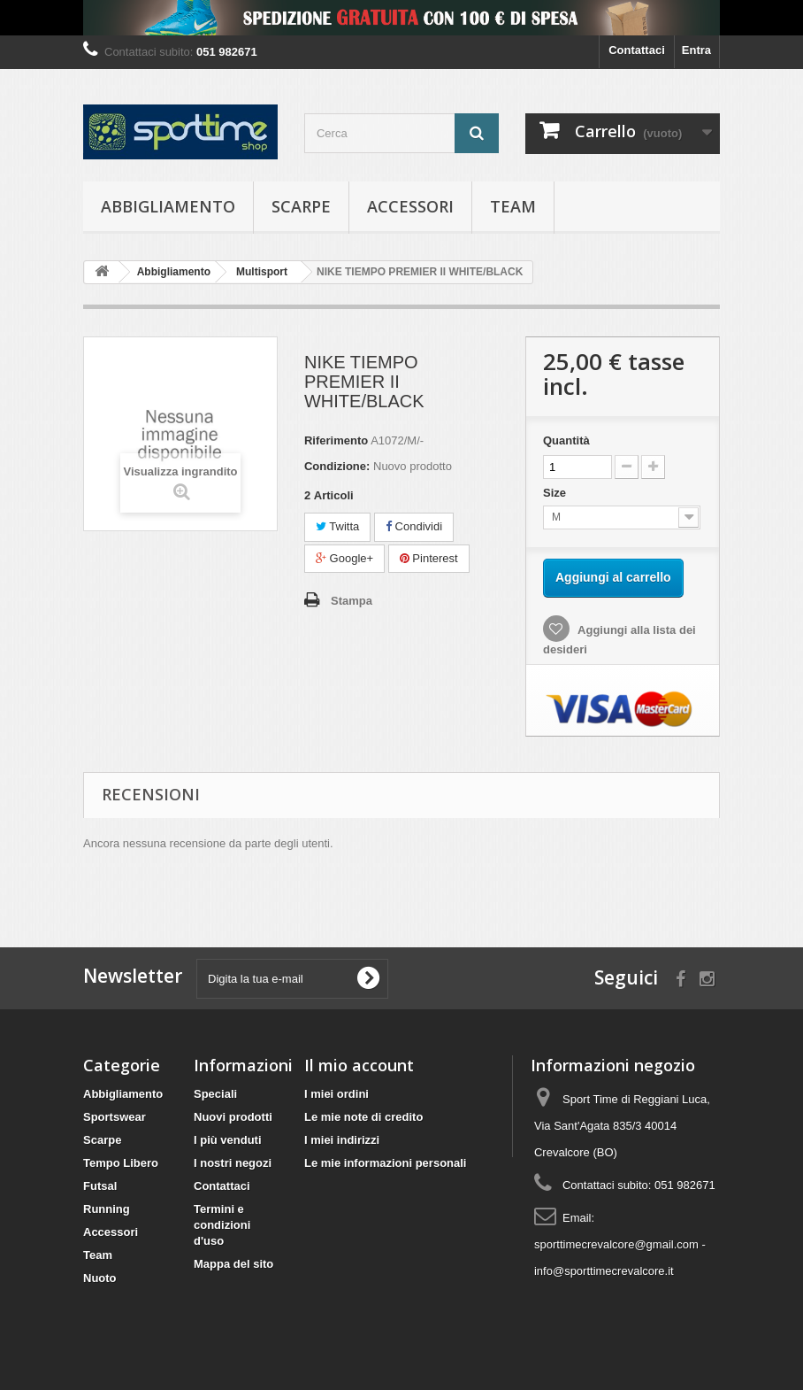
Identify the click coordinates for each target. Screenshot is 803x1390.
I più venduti (228, 1140)
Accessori (410, 206)
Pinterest (429, 558)
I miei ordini (336, 1093)
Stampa (351, 600)
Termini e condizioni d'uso (222, 1224)
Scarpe (301, 206)
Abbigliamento (168, 206)
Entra (696, 50)
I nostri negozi (232, 1163)
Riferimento (336, 440)
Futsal (100, 1186)
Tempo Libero (120, 1163)
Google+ (344, 558)
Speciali (215, 1093)
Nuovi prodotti (233, 1117)
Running (106, 1209)
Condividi (414, 526)
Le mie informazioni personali (385, 1163)
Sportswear (114, 1117)
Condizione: (337, 466)
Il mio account (359, 1065)
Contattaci (636, 50)
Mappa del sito (233, 1263)
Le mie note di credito (363, 1117)
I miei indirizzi (341, 1140)
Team (513, 206)
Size (556, 492)
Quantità (566, 440)
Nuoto (100, 1278)
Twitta (337, 526)
